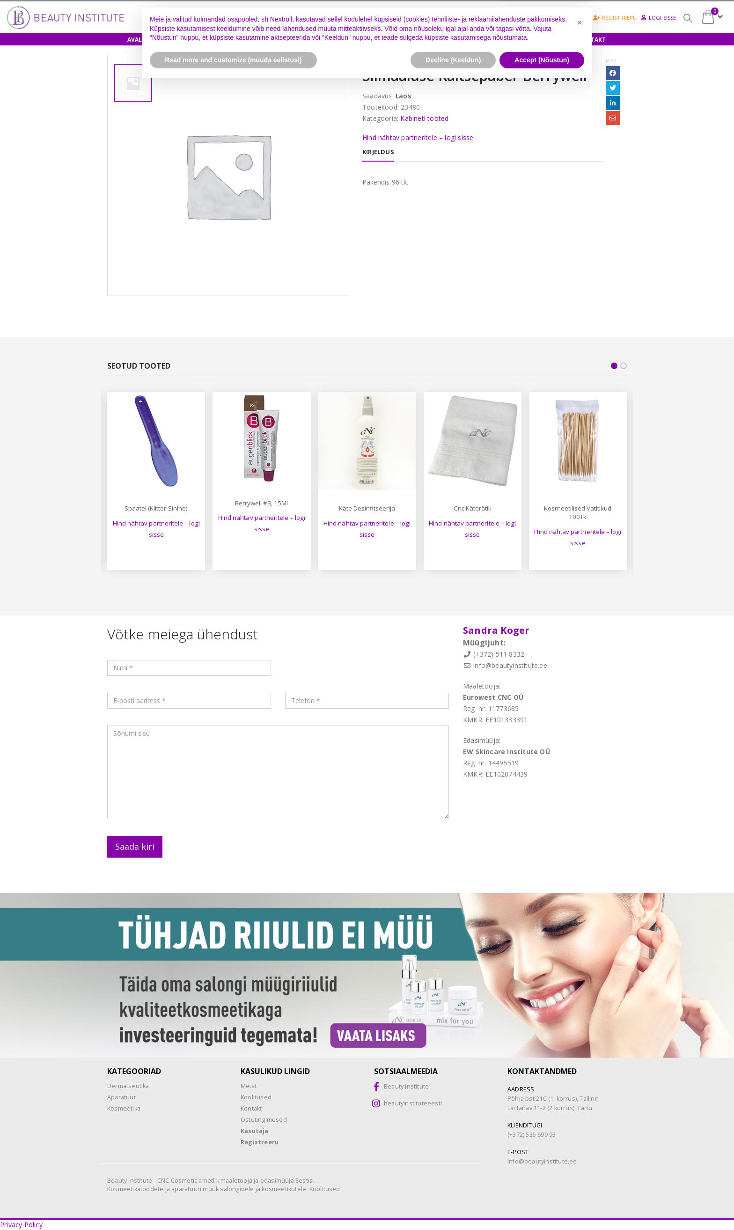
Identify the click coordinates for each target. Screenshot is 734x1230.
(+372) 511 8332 (498, 654)
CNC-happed (436, 19)
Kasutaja (255, 1131)
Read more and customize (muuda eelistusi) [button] (233, 1204)
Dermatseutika (128, 1086)
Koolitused (231, 40)
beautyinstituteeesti (413, 1103)
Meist (506, 40)
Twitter (613, 88)
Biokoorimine (503, 17)
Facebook (613, 73)
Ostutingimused (264, 1120)
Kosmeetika (123, 1108)
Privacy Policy (21, 1224)
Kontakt (592, 40)
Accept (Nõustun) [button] (541, 1204)
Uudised (546, 40)
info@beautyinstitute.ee (510, 665)
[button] (579, 1167)
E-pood (182, 40)
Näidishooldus (293, 40)
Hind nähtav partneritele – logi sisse (417, 137)
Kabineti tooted (424, 118)
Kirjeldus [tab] (378, 152)
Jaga (611, 61)
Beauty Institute (406, 1086)
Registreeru (615, 17)
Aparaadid (414, 40)
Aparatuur (121, 1097)
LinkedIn (613, 103)
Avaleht (140, 40)
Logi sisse (658, 17)
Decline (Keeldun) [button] (453, 1204)
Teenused (464, 40)
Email (613, 118)
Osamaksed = (364, 17)
